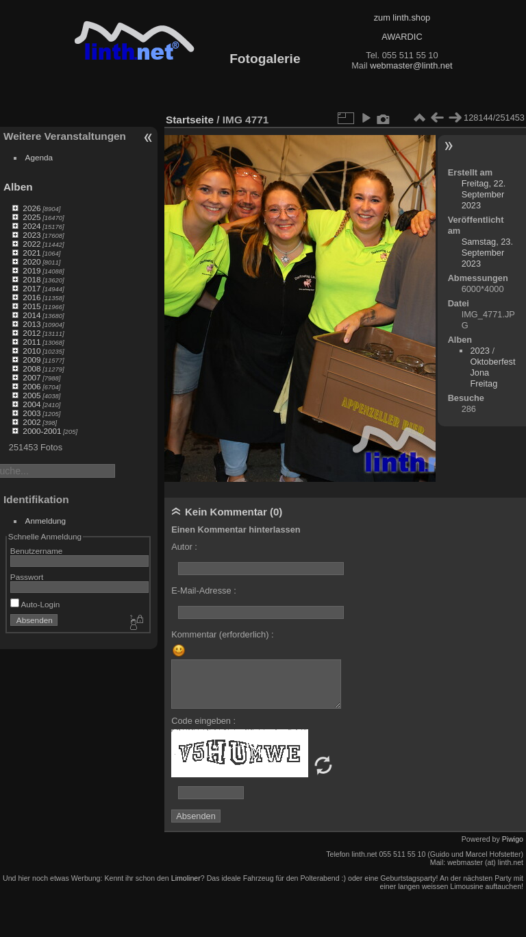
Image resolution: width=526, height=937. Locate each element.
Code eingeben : (203, 721)
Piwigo (512, 839)
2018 (31, 279)
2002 (31, 421)
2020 (31, 261)
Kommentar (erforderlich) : (222, 634)
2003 (31, 413)
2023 (31, 234)
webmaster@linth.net (411, 65)
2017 (31, 288)
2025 (31, 216)
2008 (31, 368)
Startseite (190, 119)
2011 (31, 341)
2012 (31, 332)
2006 (31, 386)
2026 (31, 208)
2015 (31, 306)
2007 (31, 377)
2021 (31, 252)
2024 (31, 225)
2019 (31, 270)
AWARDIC (401, 37)
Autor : (184, 546)
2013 (31, 323)
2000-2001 (42, 430)
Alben (18, 187)
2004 (31, 404)
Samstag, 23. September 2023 (487, 252)
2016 (31, 297)
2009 (31, 359)
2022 (31, 243)
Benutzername (36, 550)
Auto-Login (35, 604)
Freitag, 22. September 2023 (484, 194)
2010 (31, 350)
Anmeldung (45, 520)
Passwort (26, 576)
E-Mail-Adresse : (203, 590)
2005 (31, 395)
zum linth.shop (402, 17)
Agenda (39, 157)
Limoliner (186, 878)
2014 (31, 315)
